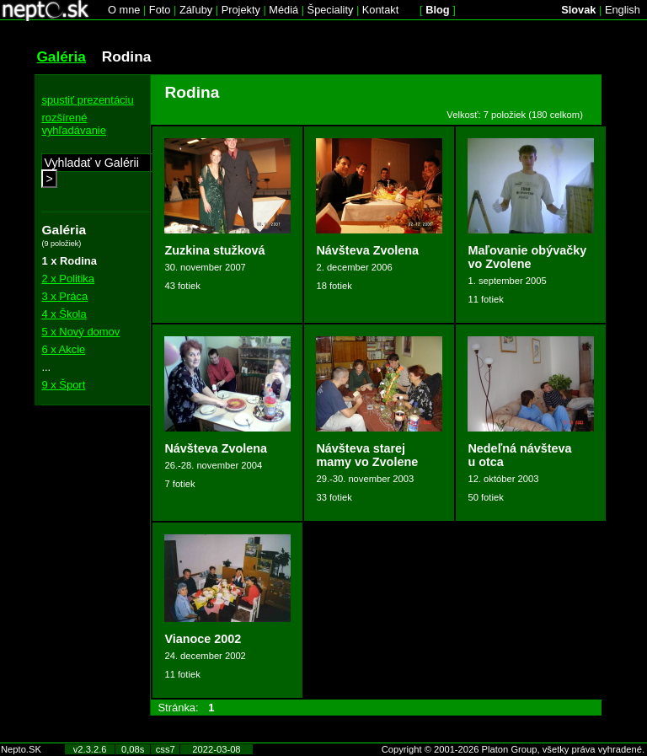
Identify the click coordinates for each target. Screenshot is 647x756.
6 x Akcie (63, 349)
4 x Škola (63, 314)
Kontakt (380, 9)
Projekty (241, 9)
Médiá (283, 9)
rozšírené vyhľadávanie (73, 124)
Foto (160, 9)
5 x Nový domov (80, 331)
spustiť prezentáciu (87, 100)
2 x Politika (67, 278)
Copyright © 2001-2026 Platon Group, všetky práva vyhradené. (513, 749)
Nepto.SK (21, 749)
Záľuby (195, 9)
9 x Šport (63, 384)
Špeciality (330, 9)
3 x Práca (64, 296)
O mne (124, 9)
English (622, 9)
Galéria (61, 56)
